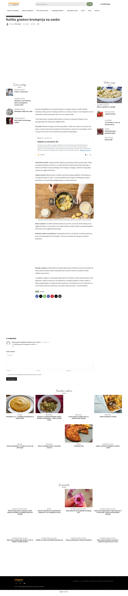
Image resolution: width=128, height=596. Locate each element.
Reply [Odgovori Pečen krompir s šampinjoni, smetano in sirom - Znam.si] (13, 346)
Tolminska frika (79, 446)
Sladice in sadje (110, 111)
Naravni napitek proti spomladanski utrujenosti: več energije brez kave (49, 511)
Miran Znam (18, 24)
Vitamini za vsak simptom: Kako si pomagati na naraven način (22, 103)
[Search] (89, 4)
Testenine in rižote (103, 104)
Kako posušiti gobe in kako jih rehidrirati (79, 540)
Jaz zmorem (108, 120)
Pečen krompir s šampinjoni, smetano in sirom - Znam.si (26, 342)
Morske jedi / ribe (107, 443)
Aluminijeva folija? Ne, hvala (23, 111)
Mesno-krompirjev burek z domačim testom (49, 447)
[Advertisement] (19, 138)
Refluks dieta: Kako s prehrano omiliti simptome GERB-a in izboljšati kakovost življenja (20, 512)
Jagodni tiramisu (110, 114)
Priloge (107, 128)
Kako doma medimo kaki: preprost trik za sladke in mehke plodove (20, 541)
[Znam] (13, 4)
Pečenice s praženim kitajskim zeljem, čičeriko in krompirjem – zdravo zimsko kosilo (49, 418)
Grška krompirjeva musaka (108, 417)
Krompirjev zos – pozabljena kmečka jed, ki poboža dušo (20, 417)
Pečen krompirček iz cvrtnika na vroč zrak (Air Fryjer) (20, 447)
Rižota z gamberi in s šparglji (106, 107)
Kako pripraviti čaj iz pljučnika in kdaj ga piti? (78, 511)
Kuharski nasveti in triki (14, 16)
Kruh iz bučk (108, 140)
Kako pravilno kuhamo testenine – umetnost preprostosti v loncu (108, 541)
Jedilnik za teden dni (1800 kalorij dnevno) (49, 540)
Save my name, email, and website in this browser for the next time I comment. (24, 374)
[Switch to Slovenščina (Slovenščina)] (64, 592)
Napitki (49, 508)
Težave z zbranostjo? (21, 92)
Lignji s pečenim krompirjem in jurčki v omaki (108, 447)
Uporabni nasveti (19, 89)
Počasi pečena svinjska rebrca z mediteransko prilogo (79, 417)
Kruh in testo (109, 137)
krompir (42, 291)
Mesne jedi (49, 414)
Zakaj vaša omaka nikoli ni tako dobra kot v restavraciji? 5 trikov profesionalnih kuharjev (108, 512)
